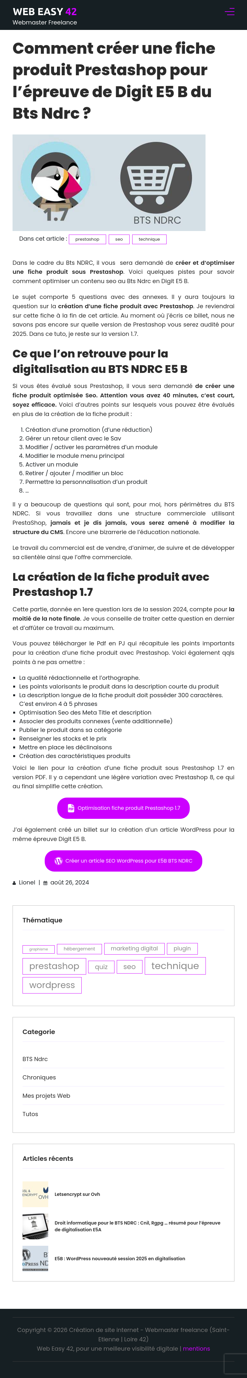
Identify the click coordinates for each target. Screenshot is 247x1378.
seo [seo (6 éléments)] (130, 967)
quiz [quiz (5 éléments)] (101, 966)
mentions (196, 1349)
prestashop (87, 239)
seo (119, 239)
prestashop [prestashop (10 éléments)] (54, 966)
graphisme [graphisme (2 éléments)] (38, 949)
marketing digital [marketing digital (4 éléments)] (134, 948)
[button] (123, 808)
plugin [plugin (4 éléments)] (182, 948)
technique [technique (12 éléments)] (175, 965)
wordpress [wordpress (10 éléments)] (52, 985)
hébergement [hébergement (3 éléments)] (79, 949)
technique (149, 239)
